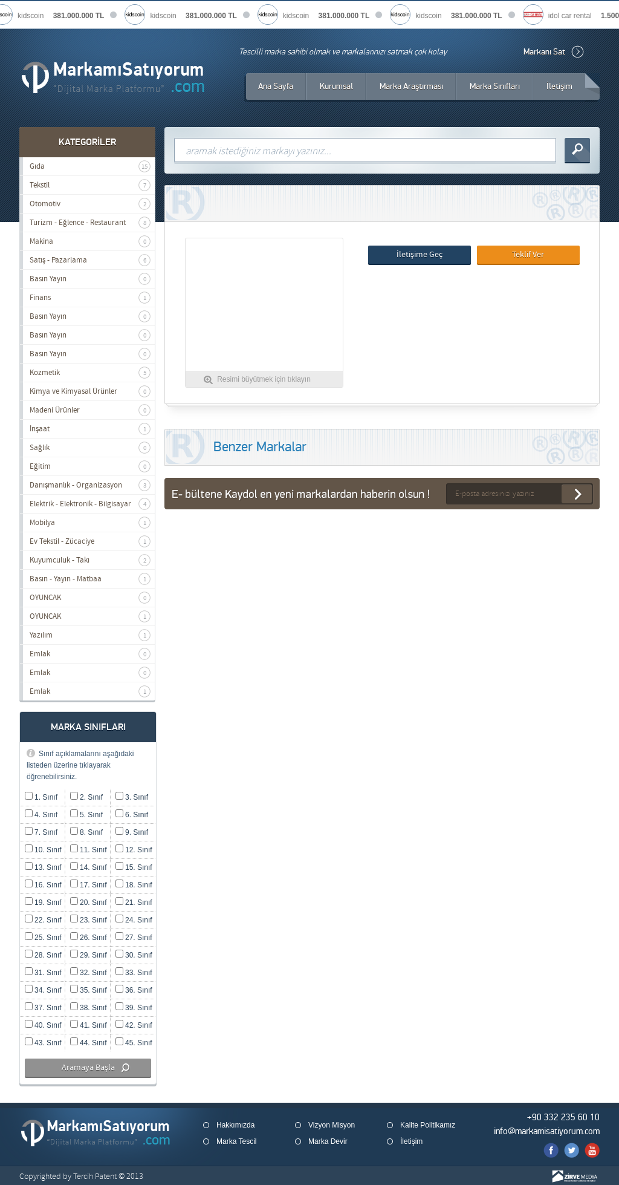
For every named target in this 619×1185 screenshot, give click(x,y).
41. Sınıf (88, 1025)
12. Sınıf (133, 850)
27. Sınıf (133, 937)
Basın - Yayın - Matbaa (90, 578)
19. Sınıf (43, 902)
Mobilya (90, 522)
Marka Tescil (236, 1141)
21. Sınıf (133, 902)
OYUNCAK (90, 597)
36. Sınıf (133, 990)
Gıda (90, 166)
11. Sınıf (88, 850)
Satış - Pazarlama (90, 260)
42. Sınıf (133, 1025)
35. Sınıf (88, 990)
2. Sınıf (86, 797)
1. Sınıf (41, 797)
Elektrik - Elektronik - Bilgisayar (90, 503)
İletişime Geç (419, 254)
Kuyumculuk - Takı (90, 560)
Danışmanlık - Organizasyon (90, 485)
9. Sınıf (131, 832)
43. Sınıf (43, 1043)
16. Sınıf (43, 885)
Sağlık (90, 447)
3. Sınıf (131, 797)
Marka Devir (328, 1141)
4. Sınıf (41, 815)
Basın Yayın (90, 278)
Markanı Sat (544, 52)
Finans (90, 297)
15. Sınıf (133, 867)
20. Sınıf (88, 902)
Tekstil (90, 185)
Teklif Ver (528, 254)
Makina (90, 241)
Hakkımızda (235, 1125)
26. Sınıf (88, 937)
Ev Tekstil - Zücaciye (90, 541)
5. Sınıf (86, 815)
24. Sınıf (133, 920)
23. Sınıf (88, 920)
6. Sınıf (131, 815)
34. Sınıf (43, 990)
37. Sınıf (43, 1008)
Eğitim (90, 466)
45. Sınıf (133, 1043)
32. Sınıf (88, 972)
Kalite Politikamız (427, 1125)
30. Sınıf (133, 955)
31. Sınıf (43, 972)
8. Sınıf (86, 832)
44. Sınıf (88, 1043)
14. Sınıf (88, 867)
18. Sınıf (133, 885)
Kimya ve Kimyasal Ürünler (90, 391)
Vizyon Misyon (331, 1125)
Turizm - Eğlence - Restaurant (90, 222)
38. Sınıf (88, 1008)
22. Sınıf (43, 920)
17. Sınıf (88, 885)
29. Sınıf (88, 955)
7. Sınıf (41, 832)
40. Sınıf (43, 1025)
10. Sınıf (43, 850)
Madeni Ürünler (90, 410)
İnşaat (90, 428)
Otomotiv (90, 203)
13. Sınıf (43, 867)
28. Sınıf (43, 955)
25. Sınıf (43, 937)
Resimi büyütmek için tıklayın (264, 379)
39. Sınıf (133, 1008)
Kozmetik (90, 372)
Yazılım (90, 635)
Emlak (90, 653)
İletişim (411, 1141)
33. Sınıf (133, 972)
